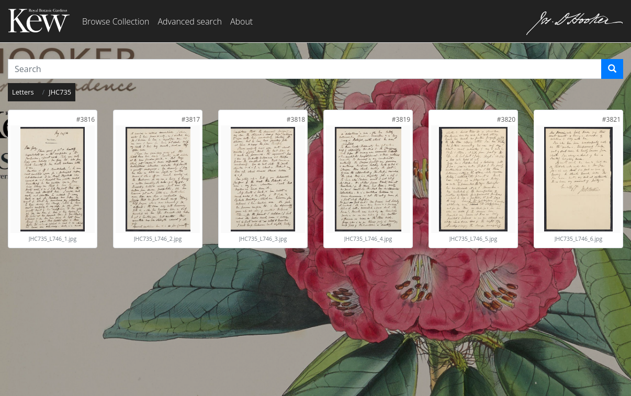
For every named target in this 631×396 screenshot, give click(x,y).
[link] (85, 119)
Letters (23, 92)
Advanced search (189, 21)
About (241, 21)
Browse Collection (115, 21)
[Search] (612, 69)
